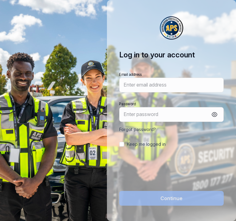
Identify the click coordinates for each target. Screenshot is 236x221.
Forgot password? (137, 129)
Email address (130, 74)
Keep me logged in (146, 144)
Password (127, 103)
